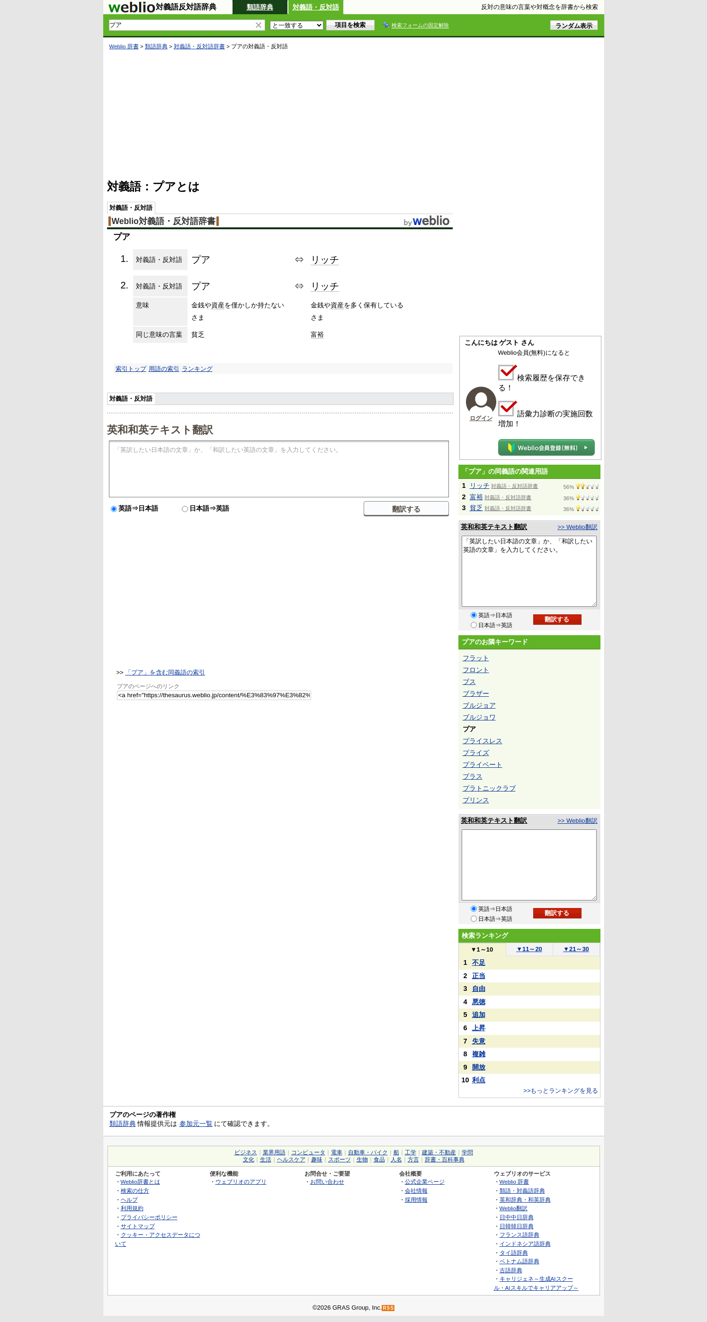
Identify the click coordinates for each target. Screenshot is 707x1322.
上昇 (478, 1028)
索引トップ (131, 368)
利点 (478, 1080)
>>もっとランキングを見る (560, 1090)
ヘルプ (129, 1199)
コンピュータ (308, 1152)
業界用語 (274, 1152)
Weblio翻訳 (514, 1208)
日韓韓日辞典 (517, 1226)
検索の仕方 (135, 1190)
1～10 (482, 949)
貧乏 (476, 508)
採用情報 (416, 1199)
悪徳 (478, 1002)
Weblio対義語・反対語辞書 (163, 221)
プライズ (476, 752)
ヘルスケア (291, 1159)
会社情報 (416, 1190)
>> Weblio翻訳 (577, 527)
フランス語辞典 (519, 1235)
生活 (265, 1159)
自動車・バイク (368, 1152)
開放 (478, 1067)
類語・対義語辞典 (522, 1190)
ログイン (481, 418)
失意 (478, 1041)
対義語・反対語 (316, 7)
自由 (478, 988)
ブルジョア (479, 705)
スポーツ (339, 1159)
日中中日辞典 (517, 1217)
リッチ (325, 259)
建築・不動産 (439, 1152)
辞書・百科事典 (445, 1159)
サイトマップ (138, 1226)
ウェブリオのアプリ (241, 1181)
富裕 (317, 334)
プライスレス (482, 741)
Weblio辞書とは (140, 1181)
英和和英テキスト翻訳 (160, 429)
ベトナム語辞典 (519, 1261)
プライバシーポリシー (149, 1217)
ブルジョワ (479, 717)
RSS (388, 1308)
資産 (217, 305)
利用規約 (132, 1208)
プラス (473, 776)
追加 (478, 1014)
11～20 (529, 949)
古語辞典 (511, 1270)
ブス (469, 681)
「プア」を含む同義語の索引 (165, 672)
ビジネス (245, 1152)
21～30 (576, 949)
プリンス (476, 800)
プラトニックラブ (489, 788)
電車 (336, 1152)
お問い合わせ (327, 1181)
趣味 (316, 1159)
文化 (248, 1159)
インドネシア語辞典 (525, 1244)
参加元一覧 (196, 1123)
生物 (362, 1159)
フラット (476, 658)
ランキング (197, 368)
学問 (467, 1152)
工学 (410, 1152)
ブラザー (476, 693)
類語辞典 (260, 7)
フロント (476, 670)
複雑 (478, 1054)
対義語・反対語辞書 (199, 46)
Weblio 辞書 (124, 46)
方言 (413, 1159)
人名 (396, 1159)
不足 (478, 962)
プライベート (482, 764)
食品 (379, 1159)
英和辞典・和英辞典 (525, 1199)
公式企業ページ (425, 1181)
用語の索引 (164, 368)
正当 (478, 976)
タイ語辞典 (514, 1253)
